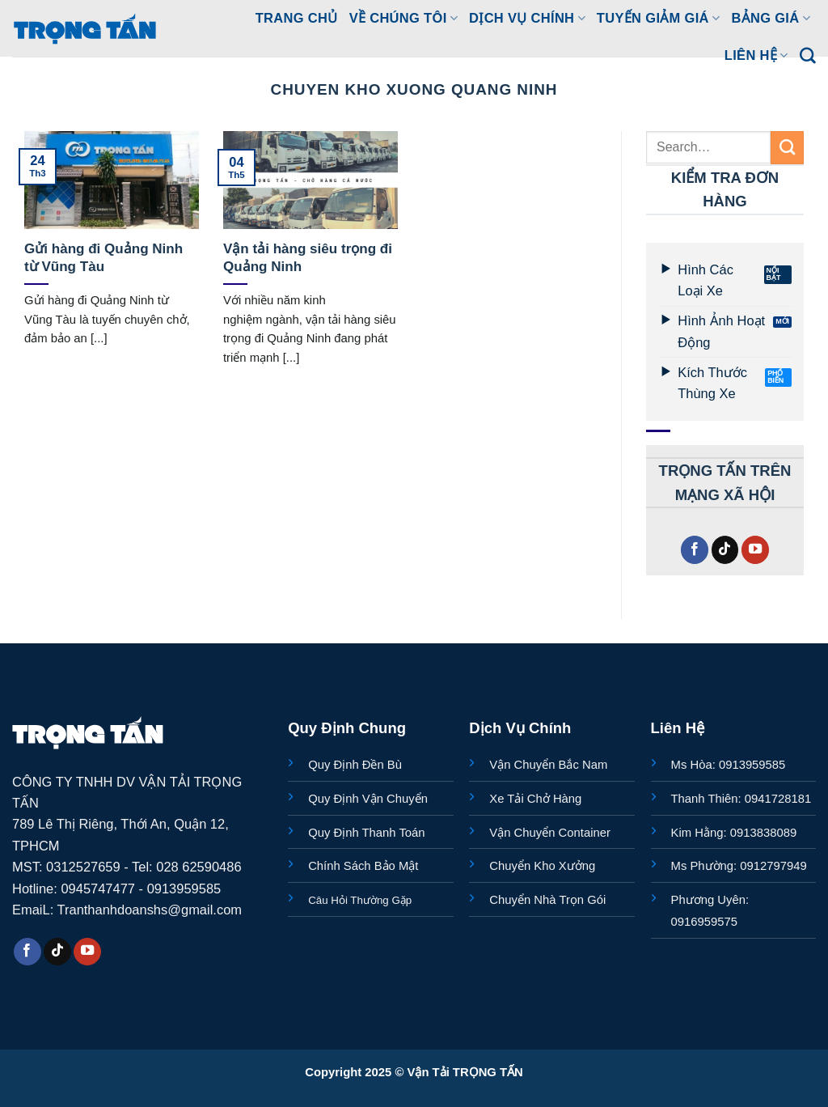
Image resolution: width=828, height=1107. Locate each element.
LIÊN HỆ (756, 55)
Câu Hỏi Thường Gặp (360, 900)
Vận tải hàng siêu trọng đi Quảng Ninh (307, 257)
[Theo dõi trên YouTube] (755, 550)
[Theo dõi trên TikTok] (725, 550)
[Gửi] (787, 147)
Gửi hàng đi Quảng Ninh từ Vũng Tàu (103, 257)
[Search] (808, 56)
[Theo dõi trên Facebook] (694, 550)
